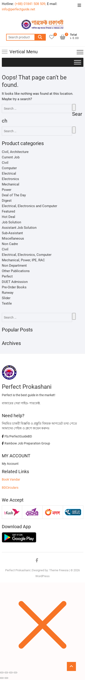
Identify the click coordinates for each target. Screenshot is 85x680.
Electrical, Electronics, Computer (26, 255)
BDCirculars (10, 487)
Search (40, 37)
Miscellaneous (13, 238)
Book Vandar (11, 479)
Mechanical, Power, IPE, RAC (23, 260)
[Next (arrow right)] (6, 678)
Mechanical (10, 184)
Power (6, 190)
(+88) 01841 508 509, (30, 4)
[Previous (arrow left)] (2, 678)
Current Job (10, 157)
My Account (10, 463)
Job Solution (11, 222)
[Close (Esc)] (2, 672)
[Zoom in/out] (15, 672)
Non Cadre (10, 244)
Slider (6, 298)
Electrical (9, 173)
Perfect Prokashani (17, 570)
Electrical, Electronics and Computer (29, 206)
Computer (9, 168)
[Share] (6, 672)
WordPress (42, 576)
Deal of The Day (14, 195)
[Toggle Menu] (77, 62)
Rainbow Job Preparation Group (26, 443)
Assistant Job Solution (19, 228)
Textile (7, 303)
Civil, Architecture (15, 152)
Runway (7, 293)
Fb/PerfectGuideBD (17, 436)
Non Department (14, 266)
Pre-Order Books (14, 287)
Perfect (7, 276)
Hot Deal (8, 217)
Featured (8, 211)
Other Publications (16, 271)
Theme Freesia (58, 570)
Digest (7, 201)
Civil (5, 163)
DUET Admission (15, 282)
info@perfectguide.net (18, 9)
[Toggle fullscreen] (11, 672)
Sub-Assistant (12, 233)
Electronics (10, 179)
